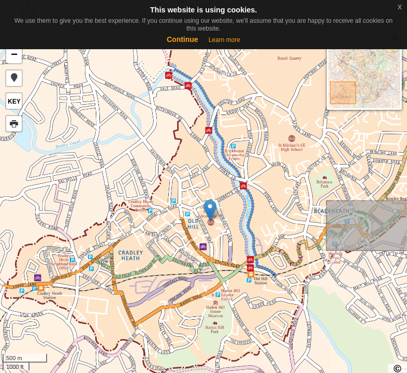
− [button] (14, 55)
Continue (182, 39)
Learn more (224, 40)
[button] (14, 78)
